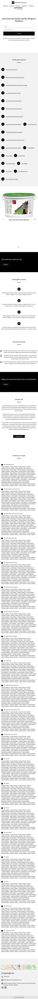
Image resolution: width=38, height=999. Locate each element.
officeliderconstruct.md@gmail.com (12, 980)
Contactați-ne (19, 436)
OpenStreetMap (33, 969)
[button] (19, 966)
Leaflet (27, 969)
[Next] (34, 219)
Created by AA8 (20, 997)
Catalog (5, 264)
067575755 (6, 976)
